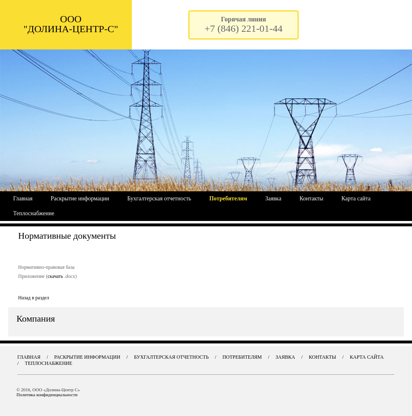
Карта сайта (356, 198)
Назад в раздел (33, 298)
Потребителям (228, 198)
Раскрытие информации (80, 198)
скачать (55, 276)
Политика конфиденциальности (46, 394)
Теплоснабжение (33, 213)
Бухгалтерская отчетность (159, 198)
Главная (23, 198)
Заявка (273, 198)
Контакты (311, 198)
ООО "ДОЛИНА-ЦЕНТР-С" (70, 24)
